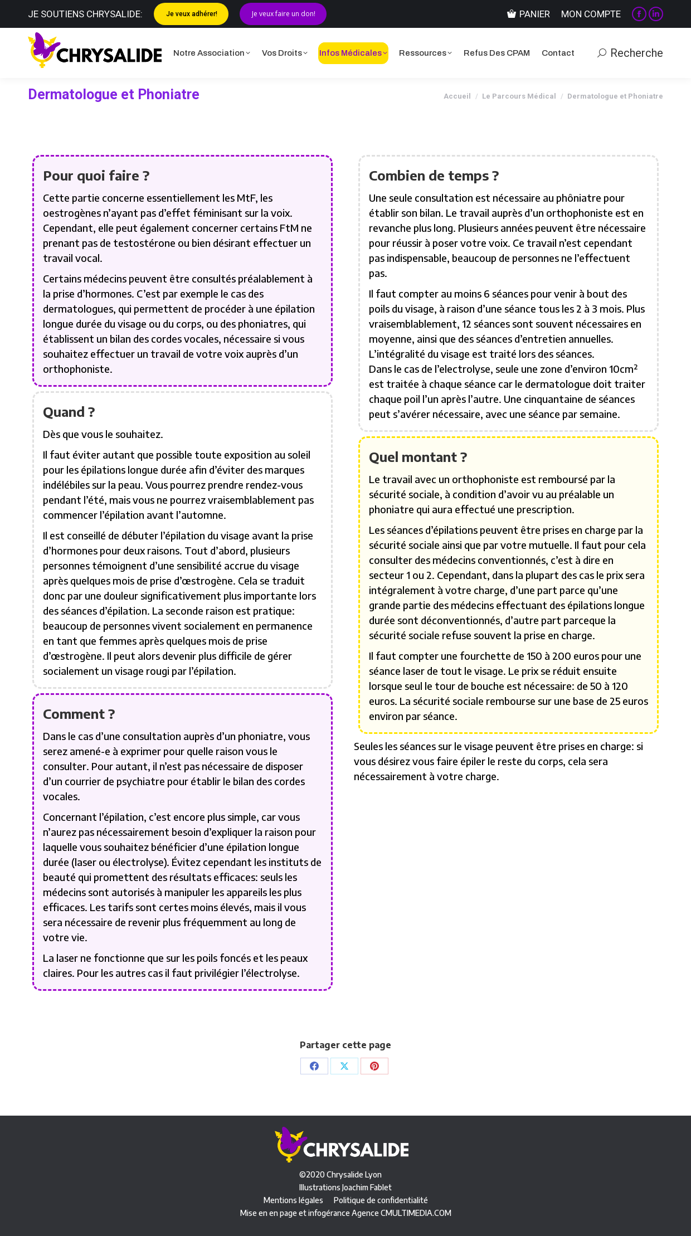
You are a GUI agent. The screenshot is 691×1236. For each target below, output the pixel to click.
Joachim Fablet (367, 1187)
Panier (528, 14)
